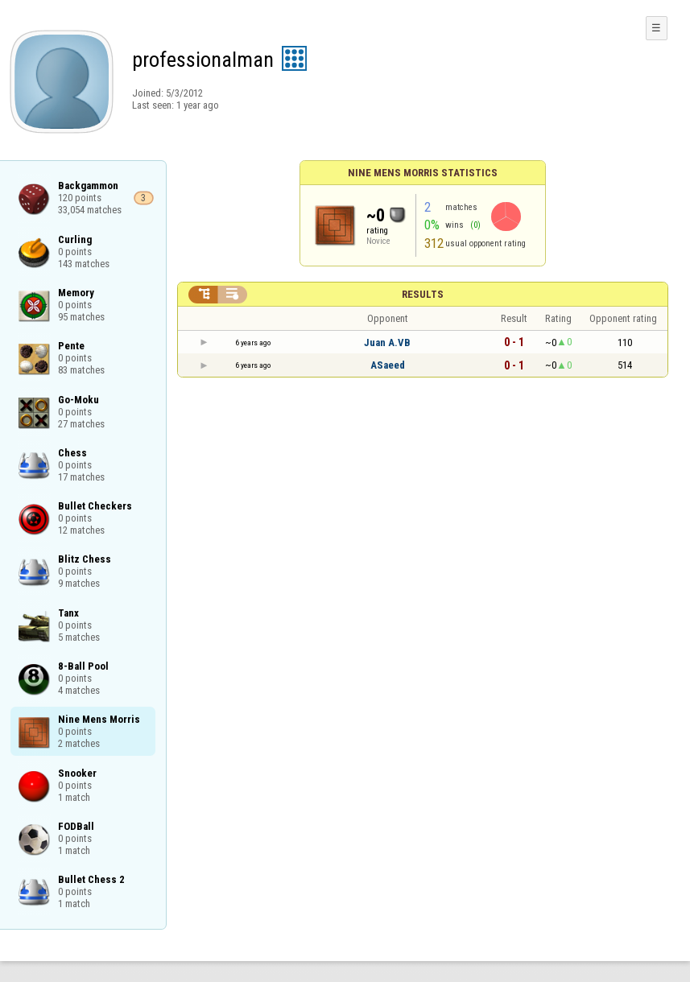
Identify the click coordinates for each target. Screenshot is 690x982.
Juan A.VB (387, 342)
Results (423, 294)
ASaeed (387, 365)
